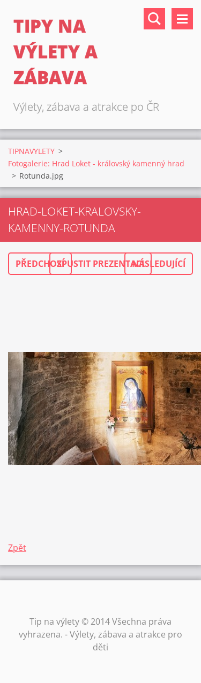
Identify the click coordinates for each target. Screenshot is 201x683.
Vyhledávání (154, 18)
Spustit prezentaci (100, 264)
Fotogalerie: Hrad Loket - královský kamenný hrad (96, 163)
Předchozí (40, 264)
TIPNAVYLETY (31, 151)
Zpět (17, 548)
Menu (182, 18)
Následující (158, 264)
